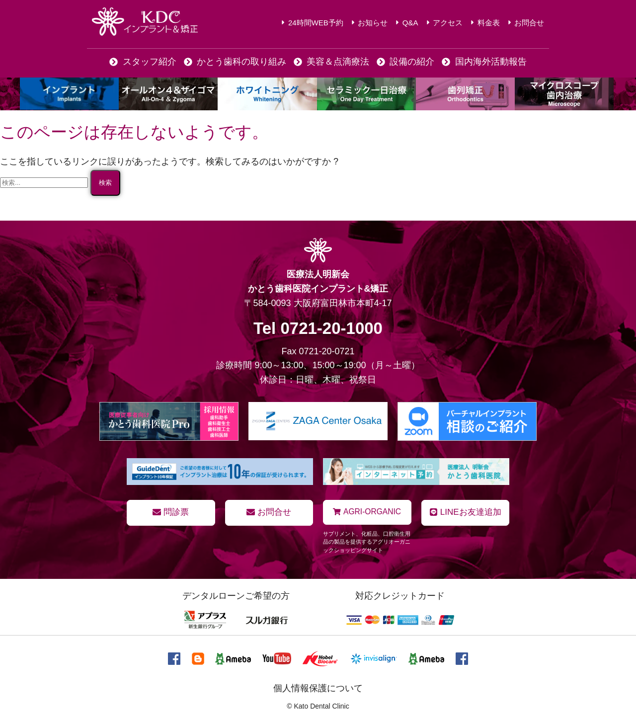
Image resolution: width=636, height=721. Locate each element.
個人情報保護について (318, 688)
